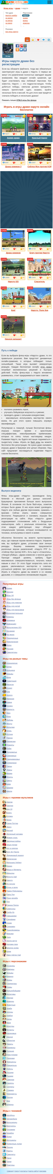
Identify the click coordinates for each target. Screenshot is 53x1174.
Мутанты (8, 1029)
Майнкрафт (9, 623)
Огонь (7, 730)
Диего (7, 826)
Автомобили (10, 1118)
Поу (6, 901)
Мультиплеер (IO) (12, 627)
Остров (8, 734)
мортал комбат (11, 16)
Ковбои (8, 1015)
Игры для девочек (12, 602)
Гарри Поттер (10, 823)
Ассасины (9, 965)
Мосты (7, 723)
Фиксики (8, 933)
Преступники (10, 1054)
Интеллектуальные (13, 613)
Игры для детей (11, 606)
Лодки (7, 1136)
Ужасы (7, 769)
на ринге (9, 23)
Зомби (7, 1008)
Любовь (8, 720)
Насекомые (9, 1033)
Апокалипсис (10, 663)
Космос (8, 705)
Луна (7, 716)
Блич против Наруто (40, 241)
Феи (6, 1100)
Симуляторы (10, 652)
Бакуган (8, 805)
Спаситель (40, 270)
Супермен (9, 926)
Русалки (8, 1072)
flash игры (35, 442)
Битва (7, 666)
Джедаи (8, 997)
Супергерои (10, 762)
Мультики (9, 727)
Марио (7, 866)
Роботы (8, 1068)
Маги (7, 1022)
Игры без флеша (12, 599)
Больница (9, 670)
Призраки (9, 1058)
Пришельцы (10, 1065)
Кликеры (8, 616)
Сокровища (9, 755)
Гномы (7, 987)
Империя (8, 698)
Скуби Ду (8, 912)
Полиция (8, 1051)
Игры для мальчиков (13, 609)
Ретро (7, 645)
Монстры (8, 1026)
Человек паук (10, 944)
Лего (6, 712)
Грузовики (9, 1129)
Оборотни (9, 1040)
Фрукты (8, 777)
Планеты (8, 744)
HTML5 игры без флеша (26, 100)
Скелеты (8, 1083)
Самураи (8, 1079)
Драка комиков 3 (13, 155)
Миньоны (8, 873)
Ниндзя (8, 1036)
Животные (9, 1004)
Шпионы (8, 1104)
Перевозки (9, 741)
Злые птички (10, 844)
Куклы (7, 1019)
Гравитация (9, 680)
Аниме (7, 588)
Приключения (10, 641)
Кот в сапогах (10, 848)
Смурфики (9, 919)
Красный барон (40, 127)
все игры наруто (12, 32)
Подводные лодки (12, 1143)
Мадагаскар (10, 858)
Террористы (10, 1093)
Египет (7, 688)
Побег (7, 748)
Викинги (8, 976)
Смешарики (10, 915)
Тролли (8, 1097)
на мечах (9, 21)
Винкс (7, 819)
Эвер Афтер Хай (12, 954)
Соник (7, 922)
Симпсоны (9, 908)
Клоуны (8, 1012)
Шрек (7, 951)
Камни (7, 702)
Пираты (8, 1044)
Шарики (8, 787)
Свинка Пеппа (11, 905)
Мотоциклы (9, 1140)
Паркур (8, 737)
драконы (26, 23)
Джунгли (8, 684)
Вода (7, 677)
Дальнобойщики (11, 990)
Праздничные (10, 638)
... (6, 26)
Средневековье (11, 759)
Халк (7, 937)
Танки (7, 1161)
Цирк (7, 784)
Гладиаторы (10, 983)
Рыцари (8, 1076)
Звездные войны (12, 841)
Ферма (7, 773)
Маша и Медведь (12, 869)
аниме (25, 18)
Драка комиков (13, 241)
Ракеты (8, 1150)
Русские (8, 648)
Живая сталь (10, 837)
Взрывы (8, 673)
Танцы (7, 766)
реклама (42, 1171)
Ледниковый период (13, 855)
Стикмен (8, 1090)
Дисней (8, 830)
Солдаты (8, 1086)
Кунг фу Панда (11, 851)
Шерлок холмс (11, 947)
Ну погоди (9, 883)
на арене (9, 18)
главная (10, 1171)
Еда (6, 691)
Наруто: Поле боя (40, 299)
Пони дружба (10, 898)
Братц (7, 812)
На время (9, 631)
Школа (7, 791)
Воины (7, 980)
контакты (23, 1171)
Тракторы (9, 1165)
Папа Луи (9, 894)
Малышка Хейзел (12, 862)
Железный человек (13, 834)
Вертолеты (9, 1125)
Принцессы (9, 1061)
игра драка (46, 367)
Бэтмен (8, 816)
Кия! (13, 299)
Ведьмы (8, 972)
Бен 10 (7, 809)
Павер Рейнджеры (12, 890)
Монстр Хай (10, 876)
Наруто (8, 880)
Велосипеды (10, 1122)
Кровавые (9, 620)
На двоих (8, 634)
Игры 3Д (8, 595)
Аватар (8, 802)
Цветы (7, 780)
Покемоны (9, 1047)
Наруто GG (13, 270)
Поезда (8, 1147)
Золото (8, 695)
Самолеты (9, 1154)
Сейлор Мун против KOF (40, 155)
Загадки (8, 591)
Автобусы (9, 1115)
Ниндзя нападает (13, 328)
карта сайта (33, 1171)
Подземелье (10, 752)
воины (25, 21)
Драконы (8, 1001)
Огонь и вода (10, 887)
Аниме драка (13, 127)
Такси (7, 1158)
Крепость (8, 709)
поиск (16, 1171)
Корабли (8, 1133)
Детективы (9, 994)
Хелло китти (10, 940)
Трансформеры (11, 930)
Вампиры (8, 969)
